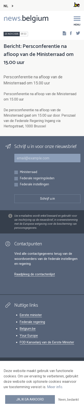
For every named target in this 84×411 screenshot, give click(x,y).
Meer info (54, 387)
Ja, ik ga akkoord (30, 399)
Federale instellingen (34, 184)
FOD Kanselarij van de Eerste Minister (47, 342)
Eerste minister (31, 315)
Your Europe (29, 336)
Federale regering (32, 322)
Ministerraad (28, 172)
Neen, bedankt (68, 399)
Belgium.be (28, 329)
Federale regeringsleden (37, 178)
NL (6, 6)
